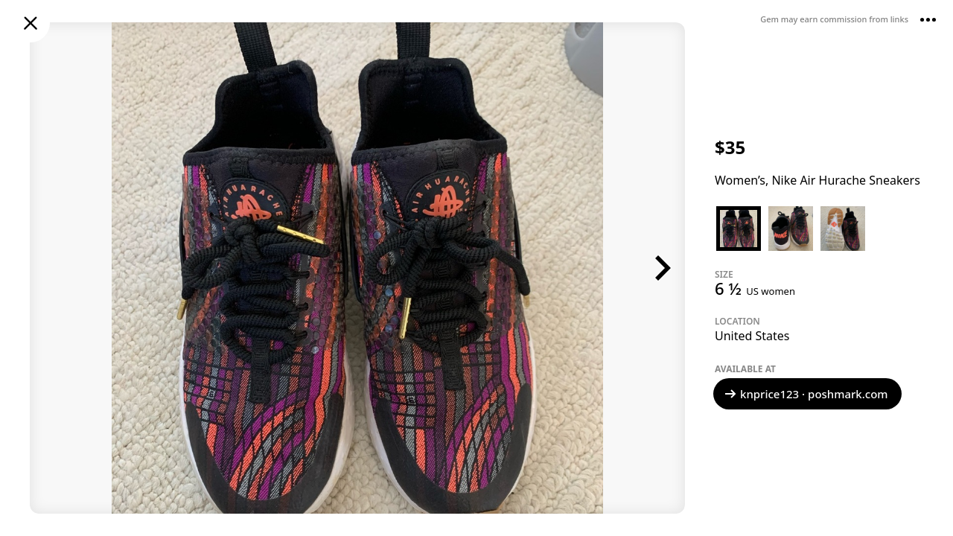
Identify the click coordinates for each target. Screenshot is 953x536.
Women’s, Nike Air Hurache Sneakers (817, 180)
